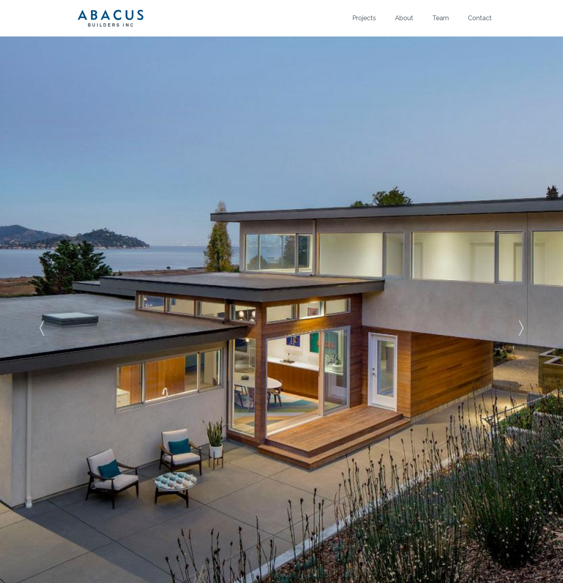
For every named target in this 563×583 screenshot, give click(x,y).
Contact (480, 18)
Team (440, 18)
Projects (364, 18)
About (404, 18)
